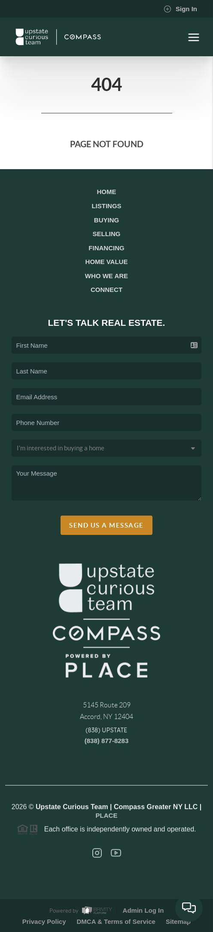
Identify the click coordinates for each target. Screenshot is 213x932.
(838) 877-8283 (107, 743)
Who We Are (106, 275)
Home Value (106, 261)
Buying (106, 220)
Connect (106, 289)
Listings (106, 205)
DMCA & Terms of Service (115, 921)
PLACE (107, 818)
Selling (106, 233)
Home (106, 191)
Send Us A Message (106, 525)
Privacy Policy (44, 921)
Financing (106, 248)
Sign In (180, 9)
